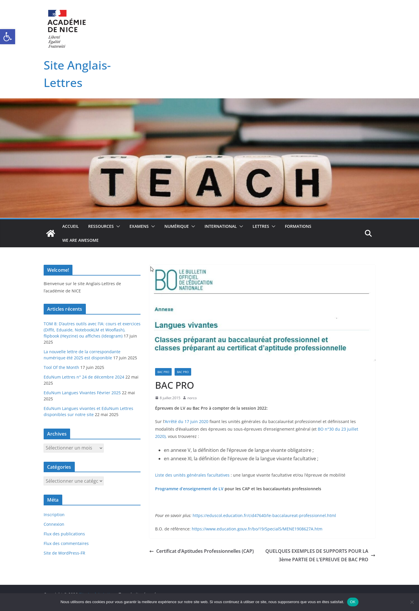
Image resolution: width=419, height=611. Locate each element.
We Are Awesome (80, 240)
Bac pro (183, 372)
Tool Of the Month (61, 367)
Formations (298, 226)
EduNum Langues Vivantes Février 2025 (82, 392)
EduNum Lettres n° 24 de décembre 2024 (84, 377)
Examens (139, 226)
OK (353, 602)
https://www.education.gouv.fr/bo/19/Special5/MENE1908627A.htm (257, 529)
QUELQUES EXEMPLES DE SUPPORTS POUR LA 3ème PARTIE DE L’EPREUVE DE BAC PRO (320, 555)
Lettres (261, 226)
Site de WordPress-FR (64, 553)
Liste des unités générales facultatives (192, 475)
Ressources (101, 226)
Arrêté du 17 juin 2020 (186, 421)
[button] (7, 36)
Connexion (54, 524)
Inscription (54, 514)
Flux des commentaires (66, 543)
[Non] (412, 602)
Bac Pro (163, 372)
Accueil (70, 226)
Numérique (176, 226)
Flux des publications (64, 534)
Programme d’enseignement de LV (189, 488)
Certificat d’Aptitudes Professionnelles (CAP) (201, 551)
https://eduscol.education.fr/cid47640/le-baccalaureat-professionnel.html (264, 515)
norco (192, 397)
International (221, 226)
